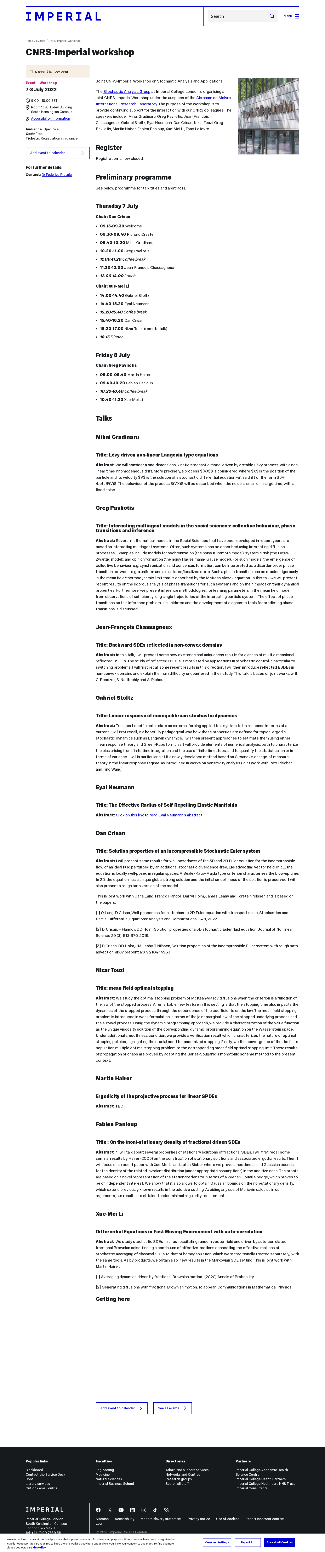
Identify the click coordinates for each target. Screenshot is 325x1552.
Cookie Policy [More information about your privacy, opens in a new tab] (36, 1549)
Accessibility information (50, 118)
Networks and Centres (183, 1474)
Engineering (105, 1470)
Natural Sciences (109, 1479)
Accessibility (125, 1519)
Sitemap (102, 1519)
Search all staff (177, 1484)
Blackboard (34, 1470)
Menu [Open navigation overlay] (291, 16)
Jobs (29, 1479)
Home (29, 41)
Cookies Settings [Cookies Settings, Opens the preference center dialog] (217, 1543)
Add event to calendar (57, 153)
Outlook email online (41, 1488)
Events (40, 41)
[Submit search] (272, 16)
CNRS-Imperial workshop (65, 41)
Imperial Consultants (252, 1488)
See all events (172, 1408)
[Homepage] (115, 16)
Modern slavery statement (161, 1519)
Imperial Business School (115, 1484)
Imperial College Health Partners (261, 1479)
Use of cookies (227, 1519)
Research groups (179, 1479)
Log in (100, 1523)
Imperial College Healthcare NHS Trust (265, 1484)
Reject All (247, 1543)
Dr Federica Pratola (57, 174)
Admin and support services (187, 1470)
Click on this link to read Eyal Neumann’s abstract (159, 814)
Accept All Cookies (280, 1543)
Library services (38, 1484)
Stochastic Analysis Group (126, 91)
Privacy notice (199, 1519)
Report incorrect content (265, 1519)
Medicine (103, 1474)
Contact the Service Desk (45, 1474)
